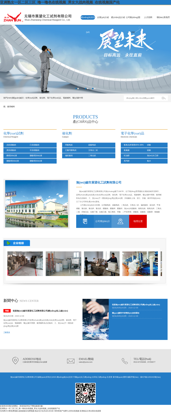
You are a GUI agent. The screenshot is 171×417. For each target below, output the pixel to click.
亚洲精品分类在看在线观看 (90, 411)
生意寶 (109, 377)
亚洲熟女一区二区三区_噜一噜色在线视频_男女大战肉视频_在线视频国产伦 (60, 2)
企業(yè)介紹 (103, 17)
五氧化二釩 (92, 150)
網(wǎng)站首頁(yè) (88, 24)
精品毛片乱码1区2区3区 (44, 411)
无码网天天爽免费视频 (9, 411)
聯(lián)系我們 (163, 17)
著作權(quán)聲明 (120, 377)
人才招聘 (148, 17)
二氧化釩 (91, 155)
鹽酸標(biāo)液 (35, 155)
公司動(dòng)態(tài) (133, 24)
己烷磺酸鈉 (33, 145)
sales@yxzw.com (85, 362)
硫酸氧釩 (91, 145)
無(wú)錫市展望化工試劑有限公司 (27, 7)
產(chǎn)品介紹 (118, 17)
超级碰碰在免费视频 (26, 411)
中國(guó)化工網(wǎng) (82, 377)
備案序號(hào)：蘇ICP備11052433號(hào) (144, 377)
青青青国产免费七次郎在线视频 (66, 411)
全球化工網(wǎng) (99, 377)
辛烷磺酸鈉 (33, 150)
